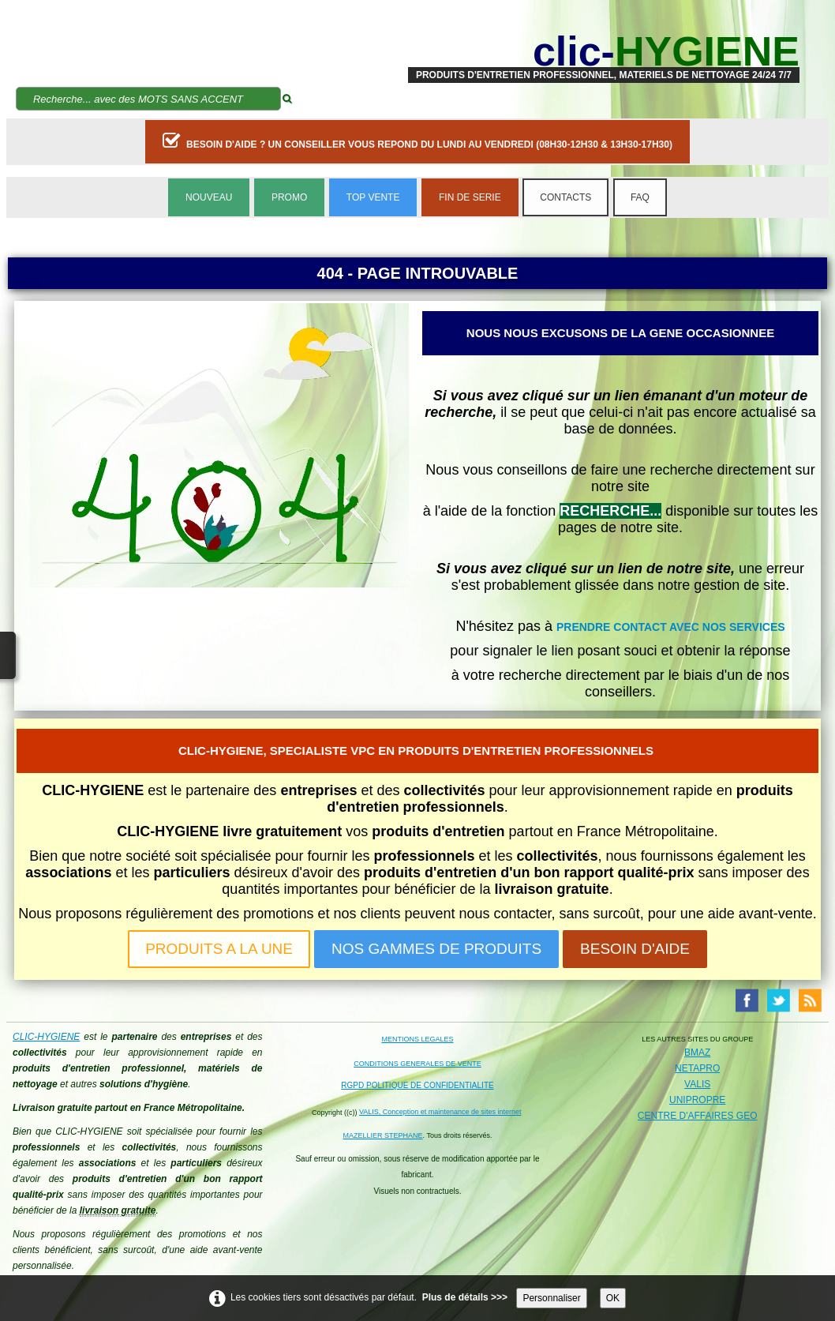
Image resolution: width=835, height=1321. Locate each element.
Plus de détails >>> (464, 1297)
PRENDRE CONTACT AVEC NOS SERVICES (670, 627)
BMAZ (697, 1052)
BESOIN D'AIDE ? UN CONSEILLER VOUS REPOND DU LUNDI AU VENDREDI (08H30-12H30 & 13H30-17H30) (417, 140)
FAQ (640, 197)
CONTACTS (565, 197)
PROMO (289, 197)
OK (613, 1298)
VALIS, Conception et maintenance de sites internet (440, 1112)
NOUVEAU (208, 197)
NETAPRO (697, 1068)
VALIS (697, 1084)
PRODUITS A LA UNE (219, 948)
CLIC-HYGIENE (46, 1036)
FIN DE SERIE (470, 197)
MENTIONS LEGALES (417, 1039)
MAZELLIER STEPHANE (383, 1135)
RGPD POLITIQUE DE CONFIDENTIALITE (417, 1085)
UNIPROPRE (697, 1099)
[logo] (603, 51)
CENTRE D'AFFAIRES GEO (698, 1115)
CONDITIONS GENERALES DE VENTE (417, 1064)
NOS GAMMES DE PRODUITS (436, 948)
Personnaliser (551, 1298)
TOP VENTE (373, 197)
